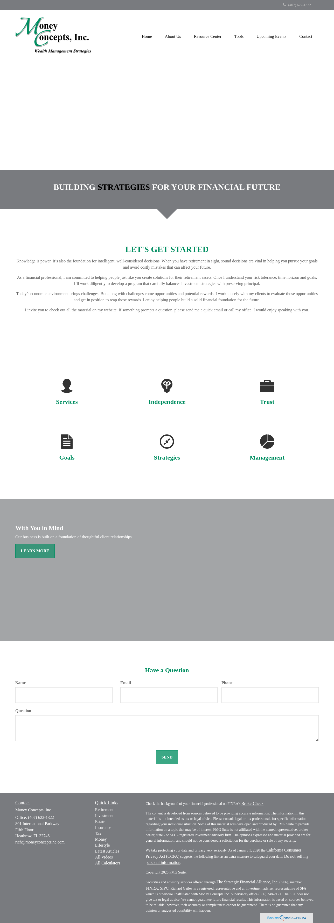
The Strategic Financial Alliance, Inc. (248, 882)
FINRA (152, 888)
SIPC (164, 888)
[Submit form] (167, 757)
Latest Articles (107, 851)
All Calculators (107, 863)
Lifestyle (102, 845)
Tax (98, 833)
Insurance (103, 827)
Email (125, 683)
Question (23, 711)
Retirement (104, 809)
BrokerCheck (252, 803)
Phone (227, 683)
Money (101, 839)
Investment (104, 815)
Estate (100, 821)
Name (20, 683)
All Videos (104, 857)
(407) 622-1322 (297, 5)
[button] (172, 36)
